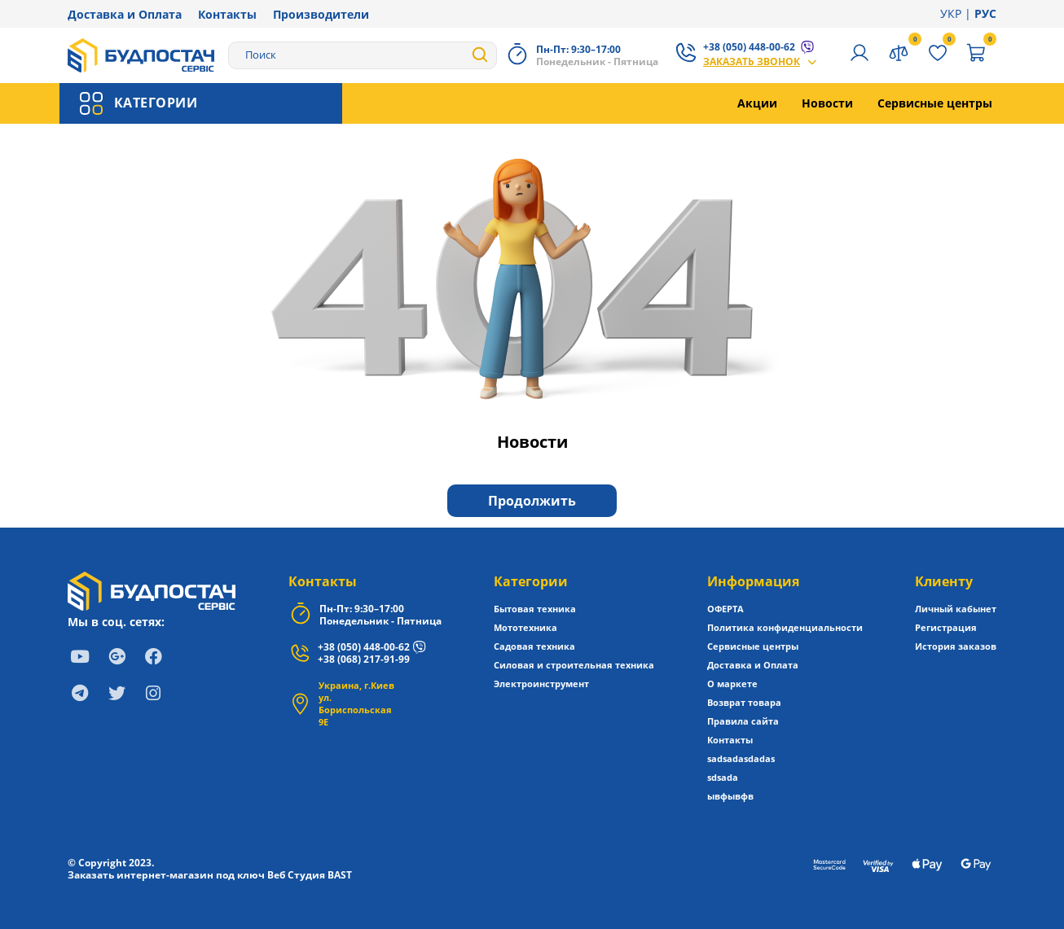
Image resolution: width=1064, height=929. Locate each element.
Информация (753, 581)
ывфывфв (730, 796)
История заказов (955, 646)
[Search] (362, 55)
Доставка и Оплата (125, 14)
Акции (757, 103)
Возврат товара (744, 702)
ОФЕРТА (725, 609)
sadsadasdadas (741, 758)
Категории (531, 581)
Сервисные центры (934, 103)
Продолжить (532, 501)
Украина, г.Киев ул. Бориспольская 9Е (356, 703)
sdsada (722, 777)
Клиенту (944, 581)
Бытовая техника (535, 609)
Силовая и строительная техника (574, 665)
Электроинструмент (541, 683)
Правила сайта (743, 721)
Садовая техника (534, 646)
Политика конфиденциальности (785, 627)
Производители (321, 14)
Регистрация (946, 627)
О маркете (732, 683)
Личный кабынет (955, 609)
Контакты (227, 14)
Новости (827, 103)
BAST (340, 875)
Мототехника (525, 627)
